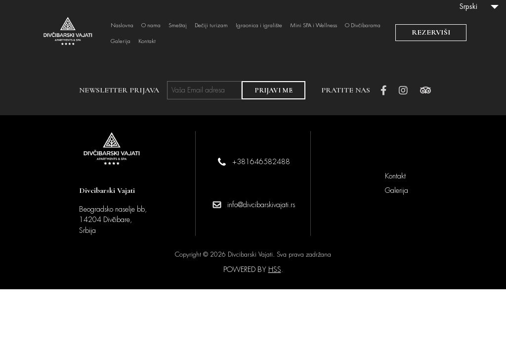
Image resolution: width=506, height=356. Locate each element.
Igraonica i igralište (259, 26)
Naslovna (122, 26)
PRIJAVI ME (273, 90)
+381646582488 (261, 161)
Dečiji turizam (211, 26)
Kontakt (147, 41)
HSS (274, 269)
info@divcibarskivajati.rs (261, 204)
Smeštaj (178, 26)
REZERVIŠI (431, 32)
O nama (151, 26)
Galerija (120, 41)
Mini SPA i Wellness (313, 26)
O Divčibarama (362, 26)
